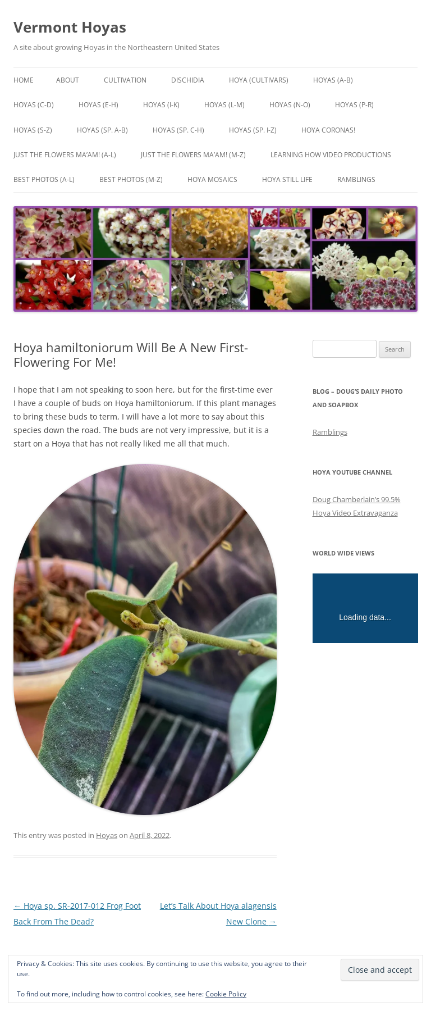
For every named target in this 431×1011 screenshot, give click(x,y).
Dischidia (187, 80)
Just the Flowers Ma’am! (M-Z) (193, 155)
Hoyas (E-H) (98, 105)
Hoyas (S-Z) (32, 130)
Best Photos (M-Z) (131, 179)
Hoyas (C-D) (33, 105)
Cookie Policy (225, 994)
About (67, 80)
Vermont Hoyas (69, 27)
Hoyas (106, 835)
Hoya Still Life (287, 179)
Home (23, 80)
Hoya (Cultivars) (258, 80)
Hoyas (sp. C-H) (178, 130)
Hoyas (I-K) (161, 105)
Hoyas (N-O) (289, 105)
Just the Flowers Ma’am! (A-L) (64, 155)
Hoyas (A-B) (333, 80)
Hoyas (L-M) (224, 105)
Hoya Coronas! (328, 130)
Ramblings (356, 179)
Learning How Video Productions (330, 155)
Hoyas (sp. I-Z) (253, 130)
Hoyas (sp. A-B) (102, 130)
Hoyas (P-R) (354, 105)
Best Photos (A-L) (44, 179)
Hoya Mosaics (212, 179)
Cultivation (125, 80)
